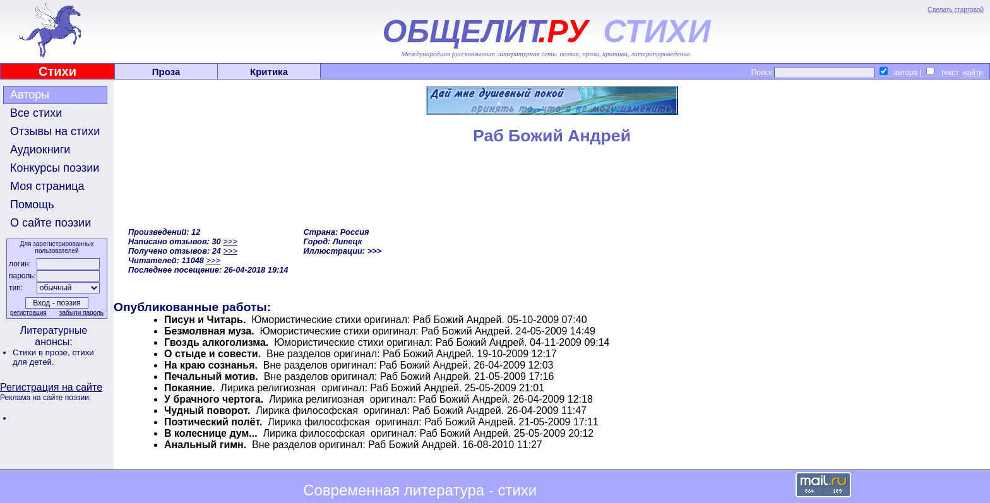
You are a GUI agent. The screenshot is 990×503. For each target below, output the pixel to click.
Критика (269, 71)
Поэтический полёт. (213, 422)
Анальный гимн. (205, 444)
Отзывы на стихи (55, 131)
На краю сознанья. (211, 365)
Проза (166, 71)
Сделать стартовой (955, 9)
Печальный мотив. (211, 376)
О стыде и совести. (212, 353)
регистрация (28, 312)
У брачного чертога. (213, 399)
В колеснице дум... (211, 433)
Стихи (57, 71)
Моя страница (47, 186)
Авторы (29, 94)
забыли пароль (81, 312)
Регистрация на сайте (51, 387)
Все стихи (36, 113)
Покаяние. (189, 387)
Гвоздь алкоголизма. (216, 342)
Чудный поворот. (207, 410)
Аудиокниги (40, 149)
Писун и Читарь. (205, 319)
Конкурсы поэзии (54, 168)
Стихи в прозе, (42, 352)
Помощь (32, 204)
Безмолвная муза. (209, 331)
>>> (230, 241)
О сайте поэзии (50, 222)
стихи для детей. (53, 357)
